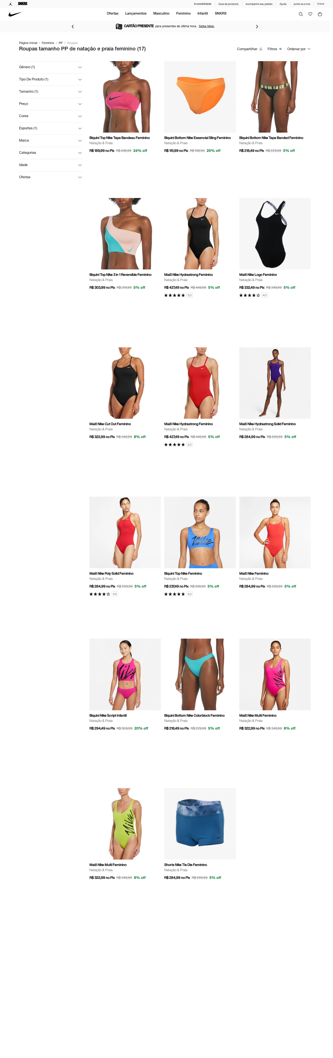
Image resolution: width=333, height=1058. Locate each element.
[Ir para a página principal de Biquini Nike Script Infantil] (125, 686)
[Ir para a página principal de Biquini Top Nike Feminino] (200, 546)
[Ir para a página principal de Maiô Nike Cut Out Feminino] (125, 394)
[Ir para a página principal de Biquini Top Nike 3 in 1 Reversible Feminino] (125, 245)
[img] (319, 14)
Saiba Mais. (207, 26)
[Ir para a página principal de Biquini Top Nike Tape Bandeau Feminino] (125, 108)
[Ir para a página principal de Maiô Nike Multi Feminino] (275, 686)
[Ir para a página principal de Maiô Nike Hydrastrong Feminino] (200, 248)
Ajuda (283, 4)
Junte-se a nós (301, 4)
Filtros (275, 49)
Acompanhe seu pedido (259, 4)
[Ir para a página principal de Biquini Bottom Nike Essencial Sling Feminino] (200, 108)
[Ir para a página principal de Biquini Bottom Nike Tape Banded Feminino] (275, 108)
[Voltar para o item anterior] (72, 26)
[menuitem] (103, 14)
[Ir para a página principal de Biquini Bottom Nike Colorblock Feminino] (200, 686)
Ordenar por (299, 49)
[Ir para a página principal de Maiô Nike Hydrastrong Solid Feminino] (275, 394)
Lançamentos (153, 14)
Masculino (179, 14)
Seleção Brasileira (103, 14)
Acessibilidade (202, 4)
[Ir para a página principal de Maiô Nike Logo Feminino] (275, 248)
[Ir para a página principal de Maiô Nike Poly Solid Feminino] (125, 546)
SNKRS (238, 14)
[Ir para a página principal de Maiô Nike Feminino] (275, 544)
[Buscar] (301, 14)
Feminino (201, 14)
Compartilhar (249, 48)
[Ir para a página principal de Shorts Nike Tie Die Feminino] (200, 835)
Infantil (220, 14)
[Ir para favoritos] (310, 14)
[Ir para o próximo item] (257, 26)
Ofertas (130, 14)
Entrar (320, 3)
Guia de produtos (228, 4)
